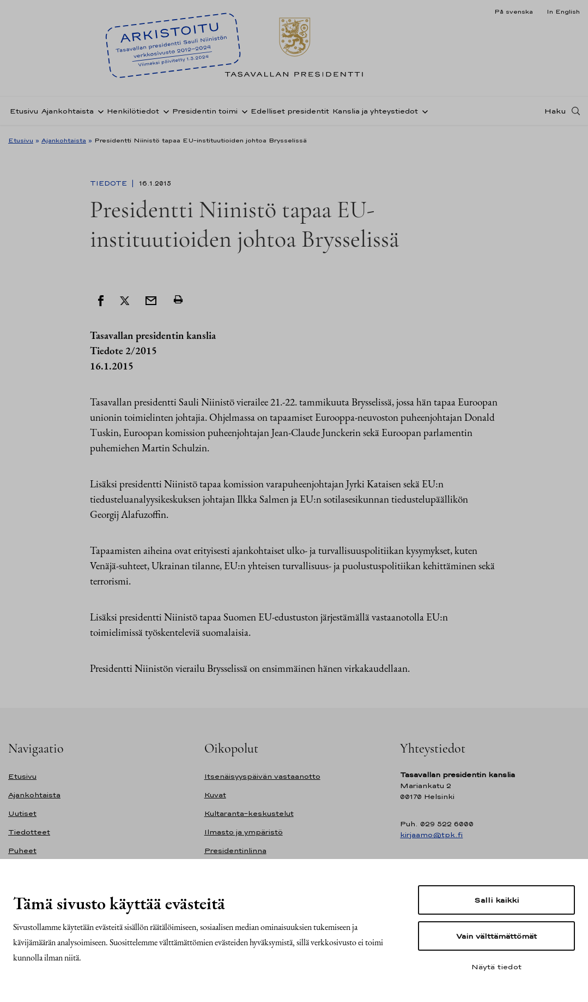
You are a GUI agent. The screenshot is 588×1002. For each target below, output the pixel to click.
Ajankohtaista (67, 111)
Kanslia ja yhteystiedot (375, 111)
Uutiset (22, 813)
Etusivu (24, 111)
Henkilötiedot (133, 111)
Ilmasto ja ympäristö (243, 832)
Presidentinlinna (235, 850)
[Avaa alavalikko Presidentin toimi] (242, 110)
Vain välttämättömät (496, 936)
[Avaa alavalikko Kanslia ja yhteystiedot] (423, 110)
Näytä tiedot (496, 966)
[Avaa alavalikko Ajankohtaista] (99, 110)
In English (563, 11)
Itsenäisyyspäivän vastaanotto (262, 776)
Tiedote (109, 183)
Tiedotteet (29, 832)
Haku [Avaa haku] (555, 111)
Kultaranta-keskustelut (249, 813)
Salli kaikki (496, 900)
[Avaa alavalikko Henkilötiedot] (164, 110)
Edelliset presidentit (290, 111)
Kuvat (215, 795)
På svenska (513, 11)
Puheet (22, 850)
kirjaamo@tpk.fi (431, 834)
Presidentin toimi (205, 111)
